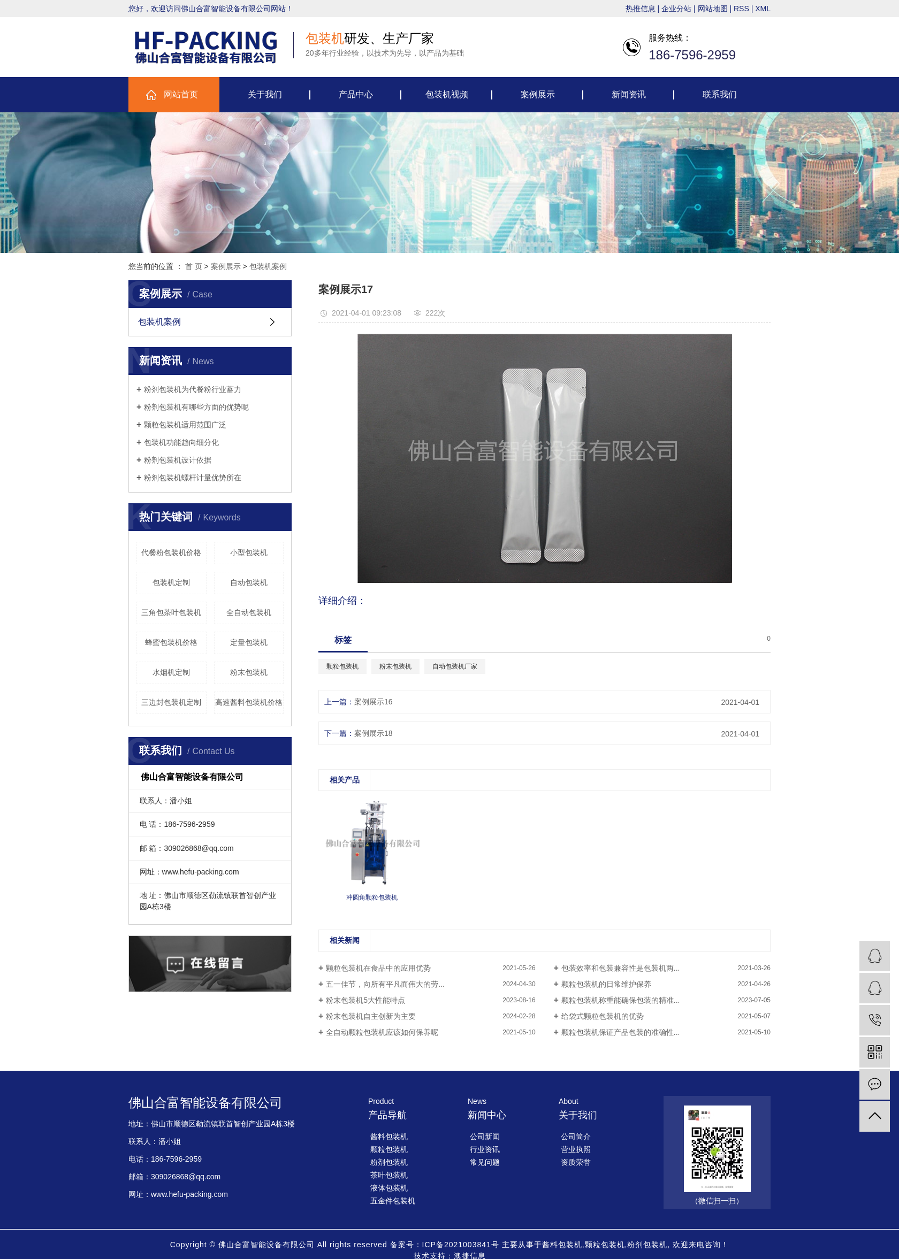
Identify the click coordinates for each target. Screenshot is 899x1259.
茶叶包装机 (389, 1175)
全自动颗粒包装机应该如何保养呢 (382, 1032)
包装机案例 (268, 266)
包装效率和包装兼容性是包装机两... (620, 968)
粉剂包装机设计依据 (177, 460)
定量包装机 (249, 642)
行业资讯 (485, 1149)
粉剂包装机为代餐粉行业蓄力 (192, 389)
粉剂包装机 (389, 1162)
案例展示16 (373, 701)
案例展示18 (373, 733)
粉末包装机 (249, 672)
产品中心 (356, 94)
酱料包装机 (389, 1136)
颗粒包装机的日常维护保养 (606, 984)
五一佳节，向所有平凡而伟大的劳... (385, 984)
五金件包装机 (392, 1200)
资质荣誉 (576, 1162)
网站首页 (181, 94)
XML (763, 8)
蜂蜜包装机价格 (171, 642)
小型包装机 (249, 552)
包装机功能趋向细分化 (181, 442)
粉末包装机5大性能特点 (365, 1000)
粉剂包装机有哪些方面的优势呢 (196, 407)
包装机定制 (171, 582)
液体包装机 (389, 1188)
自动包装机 (249, 582)
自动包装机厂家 (454, 666)
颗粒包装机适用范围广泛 (185, 424)
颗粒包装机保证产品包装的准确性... (620, 1032)
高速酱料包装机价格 (249, 702)
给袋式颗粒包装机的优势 (602, 1016)
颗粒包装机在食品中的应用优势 (378, 968)
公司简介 (576, 1136)
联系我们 (720, 94)
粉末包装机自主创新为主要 (371, 1016)
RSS (741, 8)
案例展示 (538, 94)
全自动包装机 (248, 612)
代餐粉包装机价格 (171, 552)
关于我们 (265, 94)
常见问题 (485, 1162)
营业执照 (576, 1149)
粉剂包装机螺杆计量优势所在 (192, 477)
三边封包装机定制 (171, 702)
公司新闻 (485, 1136)
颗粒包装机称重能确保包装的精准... (620, 1000)
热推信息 (641, 8)
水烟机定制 (171, 672)
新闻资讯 (629, 94)
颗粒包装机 (342, 666)
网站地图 (713, 8)
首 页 (193, 266)
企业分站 (676, 8)
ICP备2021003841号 (460, 1244)
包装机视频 (446, 94)
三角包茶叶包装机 (171, 612)
